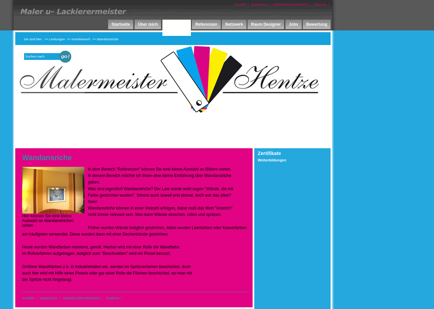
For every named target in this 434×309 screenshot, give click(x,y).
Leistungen (177, 31)
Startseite (121, 24)
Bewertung (316, 24)
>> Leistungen (54, 39)
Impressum (260, 4)
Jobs (293, 24)
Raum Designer (266, 24)
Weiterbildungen (272, 160)
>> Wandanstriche (105, 39)
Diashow (320, 4)
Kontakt (240, 4)
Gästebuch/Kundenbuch (290, 4)
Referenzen (206, 24)
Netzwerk (234, 24)
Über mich (148, 24)
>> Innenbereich (78, 39)
